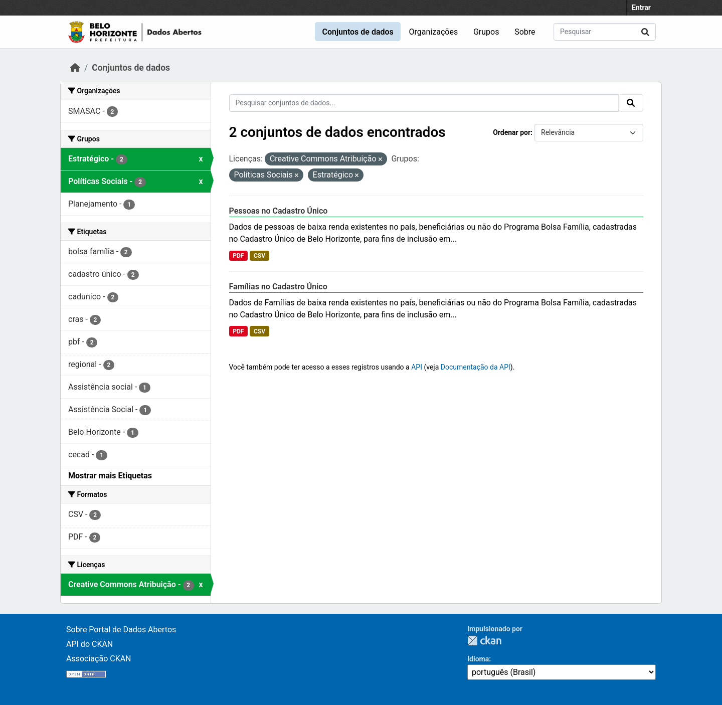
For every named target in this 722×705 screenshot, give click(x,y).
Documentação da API (475, 367)
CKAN (484, 640)
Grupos (486, 32)
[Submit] (645, 32)
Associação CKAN (98, 658)
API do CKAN (89, 644)
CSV (259, 255)
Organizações (433, 32)
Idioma (478, 659)
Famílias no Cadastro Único (278, 286)
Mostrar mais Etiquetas (110, 475)
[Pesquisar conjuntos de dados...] (605, 32)
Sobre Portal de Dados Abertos (121, 629)
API (416, 367)
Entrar (641, 8)
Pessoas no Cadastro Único (278, 211)
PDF (238, 255)
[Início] (75, 68)
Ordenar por (511, 132)
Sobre (524, 32)
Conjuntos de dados (357, 32)
